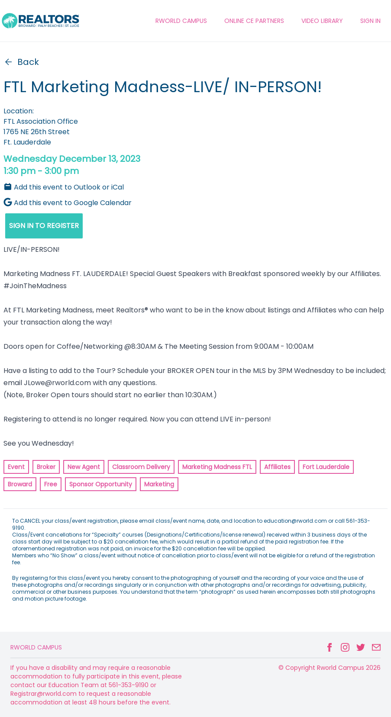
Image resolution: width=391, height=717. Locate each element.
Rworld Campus (36, 647)
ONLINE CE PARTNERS (254, 20)
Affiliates (277, 467)
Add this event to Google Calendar (67, 203)
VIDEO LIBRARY (322, 20)
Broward (20, 484)
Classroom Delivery (141, 467)
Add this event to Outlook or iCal (63, 187)
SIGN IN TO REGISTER (44, 226)
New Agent (84, 467)
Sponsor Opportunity (100, 484)
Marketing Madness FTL (217, 467)
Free (50, 484)
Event (16, 467)
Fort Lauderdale (326, 467)
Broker (46, 467)
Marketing (159, 484)
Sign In (370, 20)
